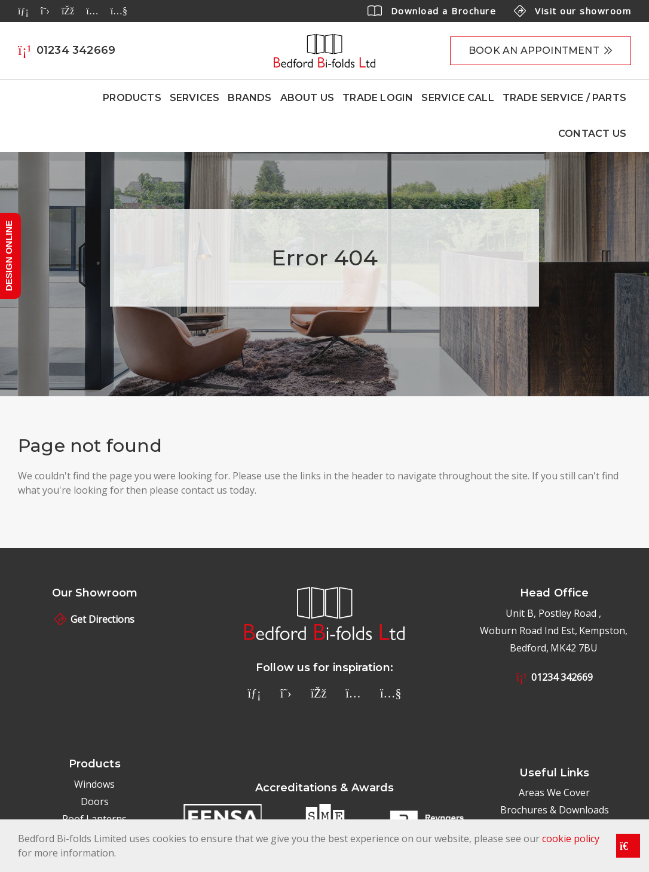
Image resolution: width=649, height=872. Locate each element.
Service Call (457, 97)
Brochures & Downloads (554, 809)
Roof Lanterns (94, 818)
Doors (95, 801)
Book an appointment (534, 50)
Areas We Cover (554, 792)
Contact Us (592, 133)
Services (195, 97)
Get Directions (94, 619)
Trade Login (377, 97)
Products (132, 97)
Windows (94, 784)
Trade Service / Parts (564, 97)
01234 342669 (554, 677)
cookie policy (570, 838)
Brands (249, 97)
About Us (307, 97)
